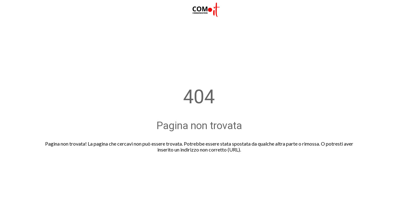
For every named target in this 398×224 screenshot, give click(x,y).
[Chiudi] (10, 10)
